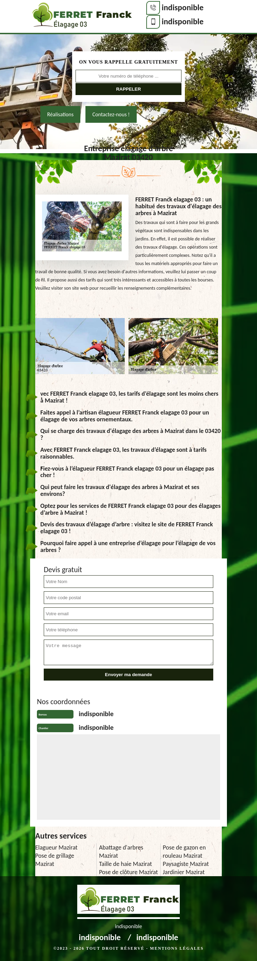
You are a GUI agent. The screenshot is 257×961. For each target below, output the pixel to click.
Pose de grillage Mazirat (54, 860)
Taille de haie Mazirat (125, 864)
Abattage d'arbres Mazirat (121, 851)
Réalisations (60, 114)
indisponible (183, 7)
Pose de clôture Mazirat (128, 872)
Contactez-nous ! (111, 114)
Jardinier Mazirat (184, 872)
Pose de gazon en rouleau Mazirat (184, 851)
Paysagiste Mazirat (186, 864)
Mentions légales (177, 948)
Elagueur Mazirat (56, 847)
